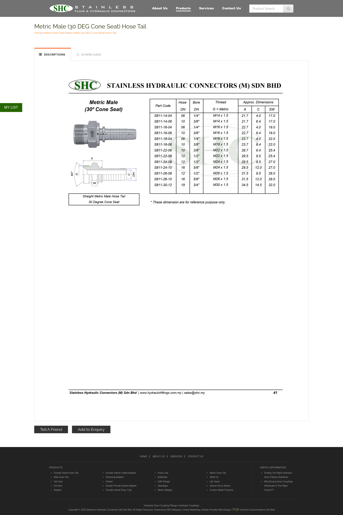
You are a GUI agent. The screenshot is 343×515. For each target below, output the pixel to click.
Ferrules (58, 486)
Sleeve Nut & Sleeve (220, 486)
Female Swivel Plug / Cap (119, 490)
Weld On (214, 477)
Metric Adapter (165, 490)
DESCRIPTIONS (54, 54)
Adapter (58, 490)
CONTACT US (195, 456)
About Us (160, 8)
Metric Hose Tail (54, 32)
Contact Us (231, 8)
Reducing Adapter (115, 477)
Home (38, 32)
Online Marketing (191, 510)
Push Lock (163, 473)
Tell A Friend (51, 429)
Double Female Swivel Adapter (121, 486)
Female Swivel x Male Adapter (121, 473)
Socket (109, 481)
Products (183, 8)
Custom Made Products (221, 490)
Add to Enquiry (91, 429)
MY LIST (11, 107)
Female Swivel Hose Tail (66, 473)
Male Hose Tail (61, 477)
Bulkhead (162, 477)
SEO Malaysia (174, 510)
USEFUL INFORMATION (273, 467)
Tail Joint (58, 481)
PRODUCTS (56, 467)
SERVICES (176, 456)
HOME (143, 456)
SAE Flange (164, 481)
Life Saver (215, 481)
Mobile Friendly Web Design (216, 510)
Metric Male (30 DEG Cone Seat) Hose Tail (90, 26)
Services (206, 8)
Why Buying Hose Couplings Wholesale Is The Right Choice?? (278, 485)
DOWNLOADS (91, 54)
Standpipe (163, 486)
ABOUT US (159, 456)
